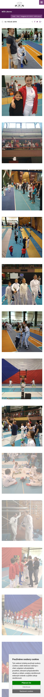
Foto (18, 16)
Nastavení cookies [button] (26, 691)
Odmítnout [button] (26, 687)
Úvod (13, 16)
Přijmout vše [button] (26, 683)
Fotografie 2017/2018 (27, 16)
